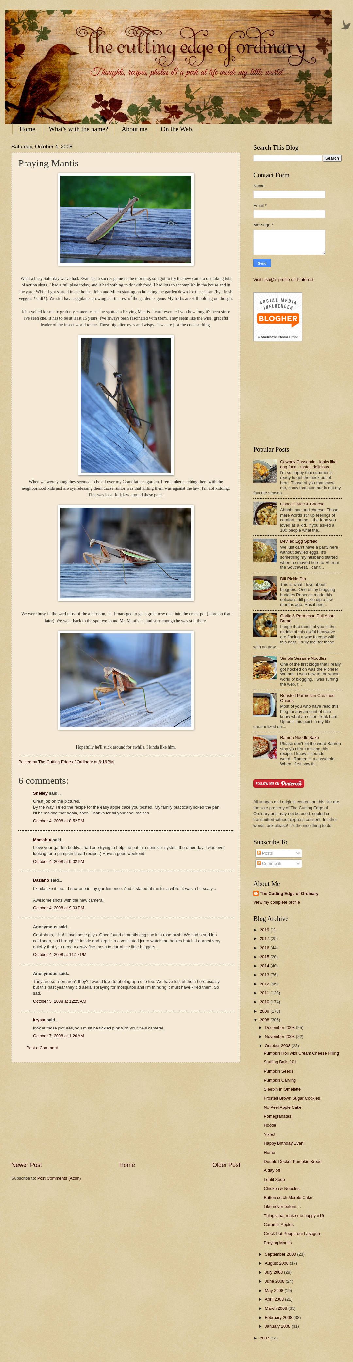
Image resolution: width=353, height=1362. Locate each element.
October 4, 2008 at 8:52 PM (58, 820)
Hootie (270, 1125)
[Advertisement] (126, 1112)
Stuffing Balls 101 (280, 1062)
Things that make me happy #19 (294, 1215)
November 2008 (280, 1036)
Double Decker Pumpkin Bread (293, 1161)
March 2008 (276, 1308)
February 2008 (279, 1317)
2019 (265, 929)
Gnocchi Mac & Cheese (302, 504)
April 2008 (275, 1299)
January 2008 (278, 1326)
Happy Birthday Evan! (284, 1143)
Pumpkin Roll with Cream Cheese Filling (301, 1053)
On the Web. (177, 128)
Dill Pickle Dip (293, 578)
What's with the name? (78, 128)
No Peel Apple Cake (282, 1107)
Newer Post (26, 1165)
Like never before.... (282, 1206)
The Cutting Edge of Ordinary (289, 893)
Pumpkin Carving (280, 1080)
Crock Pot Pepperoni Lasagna (292, 1233)
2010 (265, 1001)
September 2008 (281, 1254)
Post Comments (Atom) (59, 1178)
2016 (265, 947)
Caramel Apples (279, 1224)
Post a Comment (42, 1047)
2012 (265, 984)
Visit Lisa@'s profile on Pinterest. (284, 279)
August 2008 (277, 1263)
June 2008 (275, 1281)
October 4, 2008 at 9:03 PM (58, 907)
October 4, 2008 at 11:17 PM (60, 954)
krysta (39, 1019)
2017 (265, 938)
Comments (269, 863)
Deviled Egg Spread (299, 541)
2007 (265, 1338)
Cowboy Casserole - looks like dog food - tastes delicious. (308, 464)
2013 (265, 974)
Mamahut (42, 839)
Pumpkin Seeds (278, 1071)
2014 (265, 965)
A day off (272, 1170)
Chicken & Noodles (282, 1188)
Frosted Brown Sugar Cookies (292, 1098)
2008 (265, 1019)
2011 (265, 992)
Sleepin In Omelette (282, 1089)
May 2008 (274, 1290)
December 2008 (280, 1027)
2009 (265, 1011)
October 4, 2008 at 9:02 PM (58, 861)
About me (134, 128)
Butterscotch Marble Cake (288, 1197)
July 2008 (274, 1272)
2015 (265, 956)
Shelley (40, 793)
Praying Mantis (278, 1242)
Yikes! (269, 1134)
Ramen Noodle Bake (299, 737)
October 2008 (278, 1045)
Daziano (41, 880)
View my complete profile (276, 902)
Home (27, 128)
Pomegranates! (278, 1116)
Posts (265, 853)
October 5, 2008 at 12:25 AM (59, 1001)
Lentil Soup (274, 1179)
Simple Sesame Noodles (303, 658)
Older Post (226, 1165)
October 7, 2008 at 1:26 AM (58, 1035)
